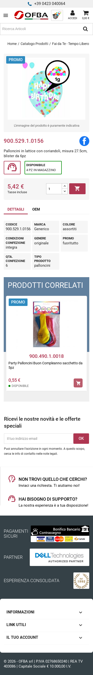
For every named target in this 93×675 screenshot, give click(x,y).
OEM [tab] (36, 209)
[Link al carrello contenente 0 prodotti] (85, 15)
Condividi (84, 141)
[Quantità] (54, 188)
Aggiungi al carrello (77, 189)
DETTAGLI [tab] (15, 209)
